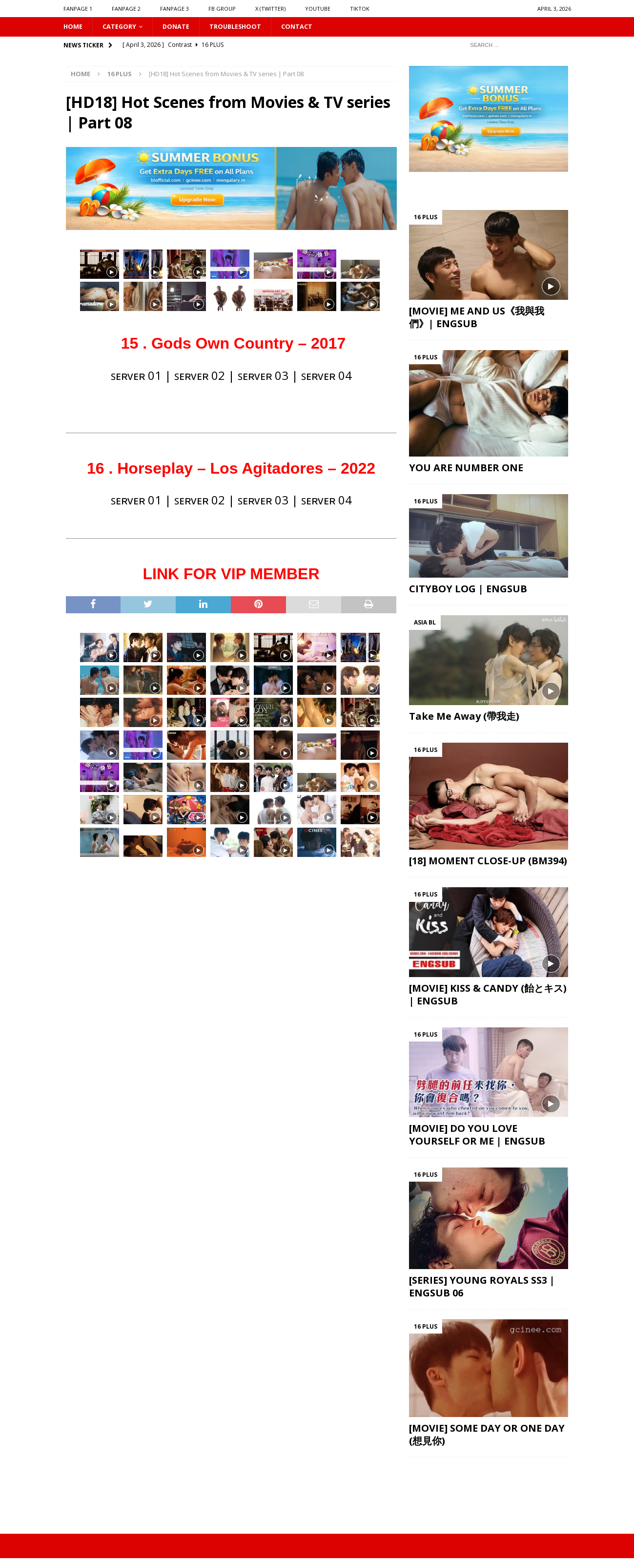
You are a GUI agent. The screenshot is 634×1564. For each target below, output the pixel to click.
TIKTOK (359, 8)
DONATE (182, 27)
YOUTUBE (317, 8)
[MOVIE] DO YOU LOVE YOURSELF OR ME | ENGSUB (477, 1135)
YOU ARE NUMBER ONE (466, 468)
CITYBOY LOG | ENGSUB (468, 590)
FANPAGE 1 (77, 8)
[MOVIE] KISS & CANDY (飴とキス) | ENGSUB (488, 995)
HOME (73, 27)
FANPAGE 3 (174, 8)
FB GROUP (222, 8)
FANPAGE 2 (126, 8)
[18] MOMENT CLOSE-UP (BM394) (488, 862)
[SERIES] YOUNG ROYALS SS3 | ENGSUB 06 (482, 1287)
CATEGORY (122, 27)
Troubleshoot (245, 27)
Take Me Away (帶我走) (464, 717)
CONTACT (310, 27)
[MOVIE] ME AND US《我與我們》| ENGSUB (476, 318)
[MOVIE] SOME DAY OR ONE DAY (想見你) (487, 1436)
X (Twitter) (270, 8)
